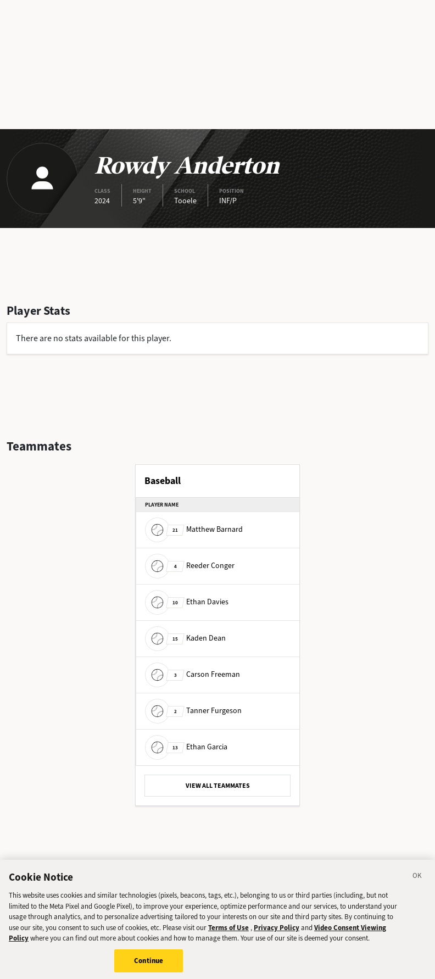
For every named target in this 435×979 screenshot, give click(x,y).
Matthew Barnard (194, 529)
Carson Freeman (192, 674)
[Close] (417, 881)
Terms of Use (228, 931)
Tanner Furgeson (193, 710)
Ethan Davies (186, 602)
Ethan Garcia (186, 747)
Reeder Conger (190, 565)
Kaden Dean (185, 638)
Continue (148, 964)
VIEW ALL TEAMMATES (218, 785)
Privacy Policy (276, 931)
